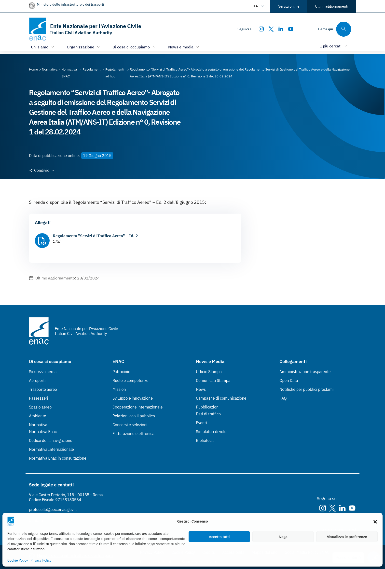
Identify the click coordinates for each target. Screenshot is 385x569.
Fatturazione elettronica (133, 433)
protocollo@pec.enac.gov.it (53, 509)
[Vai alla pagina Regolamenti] (91, 69)
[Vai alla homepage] (85, 29)
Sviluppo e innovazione (132, 398)
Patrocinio (121, 371)
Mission (119, 389)
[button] (375, 521)
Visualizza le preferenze (347, 536)
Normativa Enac (43, 431)
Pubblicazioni (208, 407)
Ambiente (37, 415)
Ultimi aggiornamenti (331, 6)
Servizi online (288, 6)
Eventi (201, 422)
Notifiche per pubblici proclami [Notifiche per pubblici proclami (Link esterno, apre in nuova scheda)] (306, 389)
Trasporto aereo (43, 389)
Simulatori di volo (211, 431)
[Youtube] (291, 29)
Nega (283, 536)
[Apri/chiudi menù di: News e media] (184, 46)
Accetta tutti (219, 536)
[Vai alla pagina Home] (33, 69)
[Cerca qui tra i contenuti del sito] (334, 29)
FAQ (283, 398)
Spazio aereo (40, 407)
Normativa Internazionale (51, 449)
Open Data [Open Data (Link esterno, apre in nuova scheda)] (288, 380)
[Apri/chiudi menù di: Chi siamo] (43, 46)
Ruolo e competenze (130, 380)
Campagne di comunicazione (221, 398)
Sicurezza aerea (43, 371)
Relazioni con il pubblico (133, 415)
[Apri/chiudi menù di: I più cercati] (334, 45)
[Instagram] (261, 29)
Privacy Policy (41, 560)
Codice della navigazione (50, 440)
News (201, 389)
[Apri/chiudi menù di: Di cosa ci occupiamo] (134, 46)
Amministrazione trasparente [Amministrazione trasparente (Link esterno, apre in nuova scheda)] (305, 371)
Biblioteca (205, 440)
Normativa (38, 424)
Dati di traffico (208, 413)
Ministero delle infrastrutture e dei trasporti (70, 4)
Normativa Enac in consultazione (57, 458)
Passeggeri (38, 398)
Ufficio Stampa (209, 371)
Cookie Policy (17, 560)
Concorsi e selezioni (129, 424)
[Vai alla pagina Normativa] (49, 69)
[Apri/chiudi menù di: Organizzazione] (84, 46)
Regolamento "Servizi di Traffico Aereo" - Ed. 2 (95, 235)
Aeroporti (37, 380)
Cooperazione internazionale (137, 407)
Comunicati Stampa (213, 380)
